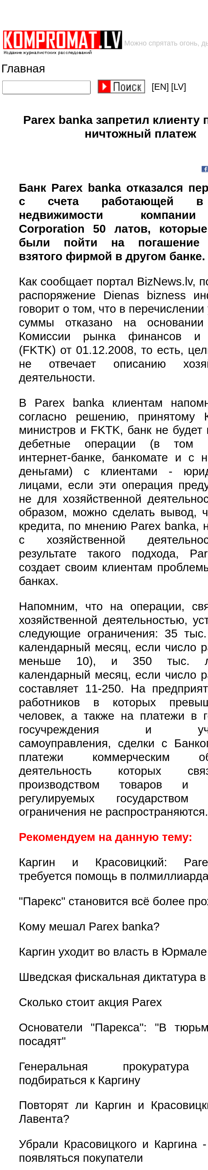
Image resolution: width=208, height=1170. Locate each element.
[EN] (160, 87)
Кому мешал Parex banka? (89, 926)
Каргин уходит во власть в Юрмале (113, 952)
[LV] (178, 87)
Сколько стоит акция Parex (90, 1002)
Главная (23, 68)
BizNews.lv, (168, 281)
